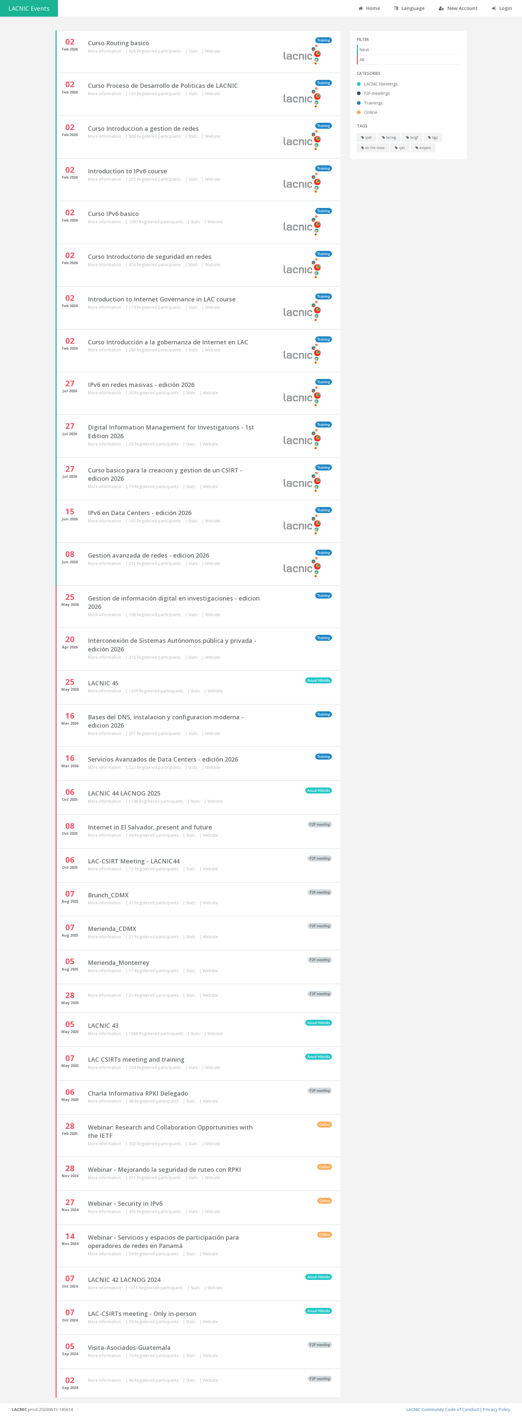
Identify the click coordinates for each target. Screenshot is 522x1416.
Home (369, 8)
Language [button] (409, 8)
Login (502, 8)
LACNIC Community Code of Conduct (442, 1409)
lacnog (389, 137)
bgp (433, 137)
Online (367, 112)
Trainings (370, 103)
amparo (423, 147)
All (362, 60)
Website (212, 51)
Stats (193, 51)
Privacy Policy (496, 1409)
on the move (373, 147)
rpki (400, 147)
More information (105, 51)
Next (364, 50)
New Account (458, 8)
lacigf (412, 137)
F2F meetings (373, 93)
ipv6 (366, 137)
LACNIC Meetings (377, 84)
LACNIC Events (29, 8)
